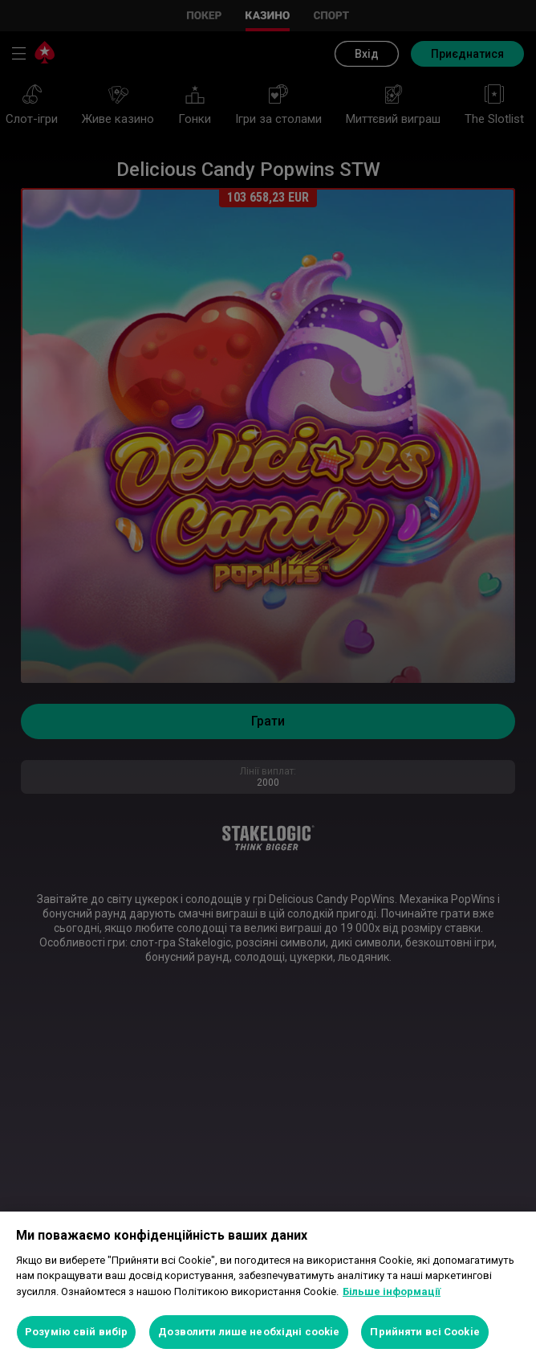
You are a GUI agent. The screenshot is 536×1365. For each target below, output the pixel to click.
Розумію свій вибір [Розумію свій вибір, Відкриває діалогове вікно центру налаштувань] (76, 1332)
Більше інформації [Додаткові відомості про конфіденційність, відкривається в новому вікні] (392, 1291)
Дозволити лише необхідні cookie (248, 1332)
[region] (268, 1288)
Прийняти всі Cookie (424, 1332)
